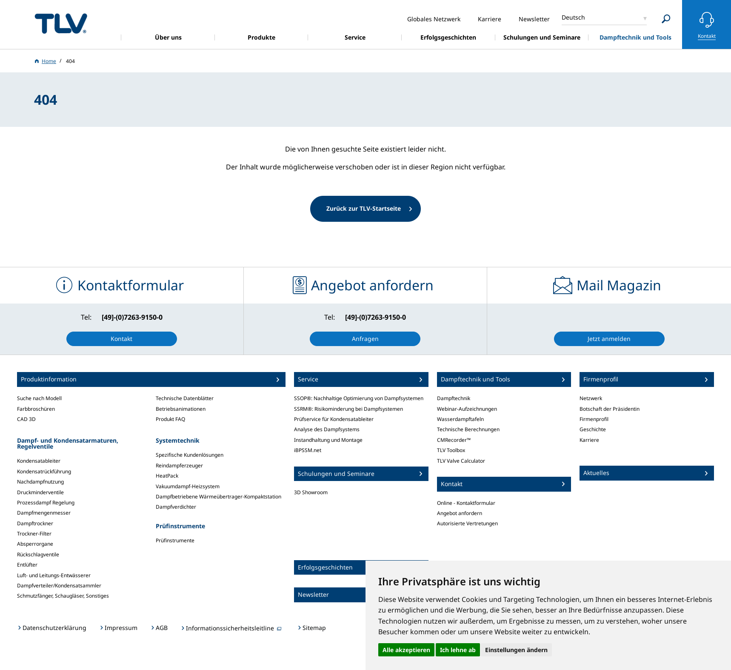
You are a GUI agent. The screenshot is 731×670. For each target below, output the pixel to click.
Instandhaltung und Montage (328, 440)
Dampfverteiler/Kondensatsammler (59, 585)
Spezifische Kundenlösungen (189, 454)
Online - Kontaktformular (466, 503)
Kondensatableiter (38, 460)
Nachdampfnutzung (40, 481)
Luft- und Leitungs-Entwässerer (54, 575)
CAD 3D (26, 419)
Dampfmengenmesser (44, 512)
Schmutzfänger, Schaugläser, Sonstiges (63, 595)
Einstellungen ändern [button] (516, 650)
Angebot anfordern (459, 513)
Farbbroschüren (36, 408)
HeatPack (167, 475)
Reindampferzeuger (179, 465)
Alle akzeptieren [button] (406, 650)
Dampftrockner (35, 523)
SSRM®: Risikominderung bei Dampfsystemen (348, 408)
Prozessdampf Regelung (45, 502)
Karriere (589, 440)
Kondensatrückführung (44, 471)
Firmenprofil (594, 419)
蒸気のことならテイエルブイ (60, 23)
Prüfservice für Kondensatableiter (334, 419)
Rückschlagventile (38, 554)
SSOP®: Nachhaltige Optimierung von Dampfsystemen (358, 398)
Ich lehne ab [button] (458, 650)
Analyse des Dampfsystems (327, 429)
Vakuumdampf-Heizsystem (188, 486)
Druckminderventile (40, 492)
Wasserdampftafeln (460, 419)
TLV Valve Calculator (461, 460)
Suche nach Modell (39, 398)
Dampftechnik (453, 398)
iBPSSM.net (307, 450)
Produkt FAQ (170, 419)
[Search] (666, 19)
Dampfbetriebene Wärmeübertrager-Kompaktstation (218, 496)
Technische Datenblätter (185, 398)
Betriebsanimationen (181, 408)
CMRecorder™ (454, 440)
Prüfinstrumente (175, 540)
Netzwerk (591, 398)
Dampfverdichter (176, 506)
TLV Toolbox (451, 450)
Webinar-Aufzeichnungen (467, 408)
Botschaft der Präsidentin (610, 408)
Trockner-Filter (34, 533)
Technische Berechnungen (468, 429)
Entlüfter (27, 564)
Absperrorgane (35, 543)
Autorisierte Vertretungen (467, 523)
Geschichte (593, 429)
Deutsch (573, 17)
